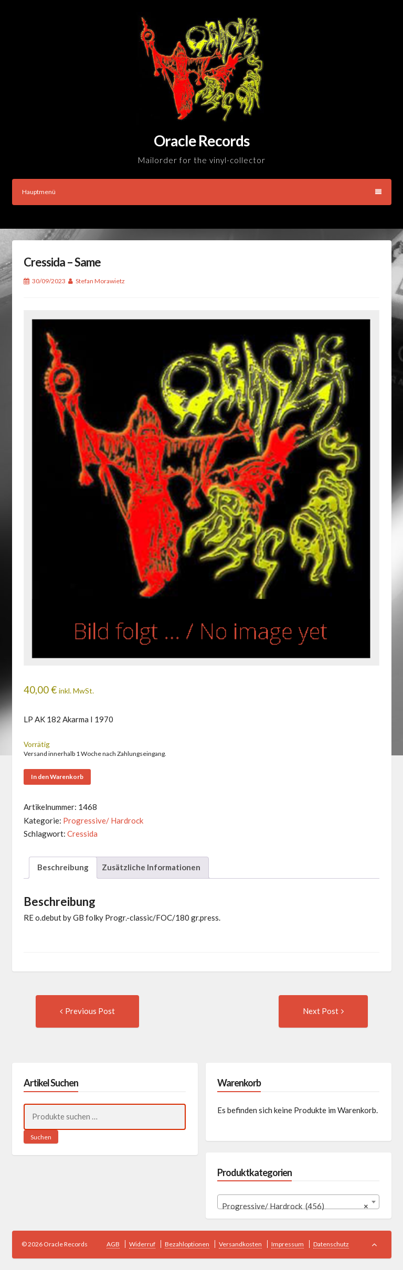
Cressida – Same (62, 262)
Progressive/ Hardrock (103, 820)
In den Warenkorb (57, 777)
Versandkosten (240, 1244)
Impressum (287, 1244)
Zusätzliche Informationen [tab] (151, 867)
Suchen (40, 1137)
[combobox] (298, 1201)
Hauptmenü (201, 192)
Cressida (82, 833)
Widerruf (142, 1244)
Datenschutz (331, 1244)
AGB (113, 1244)
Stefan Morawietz (100, 281)
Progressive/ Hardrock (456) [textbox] (295, 1206)
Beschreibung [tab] (63, 867)
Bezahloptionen (187, 1244)
